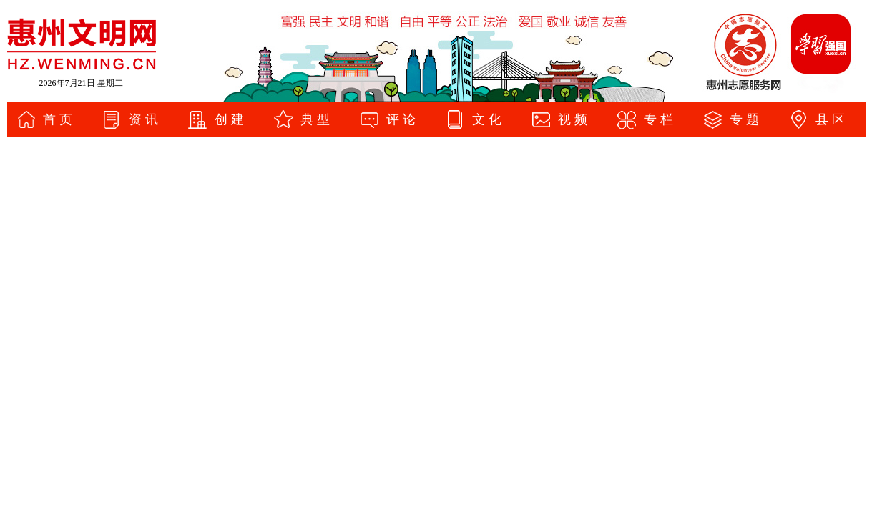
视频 (574, 119)
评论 (402, 119)
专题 (746, 119)
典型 (316, 119)
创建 (231, 119)
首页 (59, 119)
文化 (488, 119)
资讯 (145, 119)
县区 (831, 119)
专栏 (660, 119)
